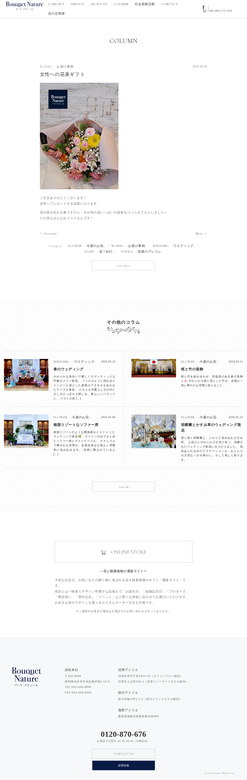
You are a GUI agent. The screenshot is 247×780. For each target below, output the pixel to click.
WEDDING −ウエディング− (174, 246)
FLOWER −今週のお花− (86, 246)
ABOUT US (98, 4)
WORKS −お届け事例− (128, 246)
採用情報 (123, 765)
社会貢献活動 (145, 4)
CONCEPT (56, 4)
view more (123, 266)
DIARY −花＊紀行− (99, 252)
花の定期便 (56, 14)
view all (123, 487)
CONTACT (169, 4)
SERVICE (77, 4)
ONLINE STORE (220, 10)
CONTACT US (123, 754)
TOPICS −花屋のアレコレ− (141, 252)
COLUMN (121, 4)
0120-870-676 (123, 734)
